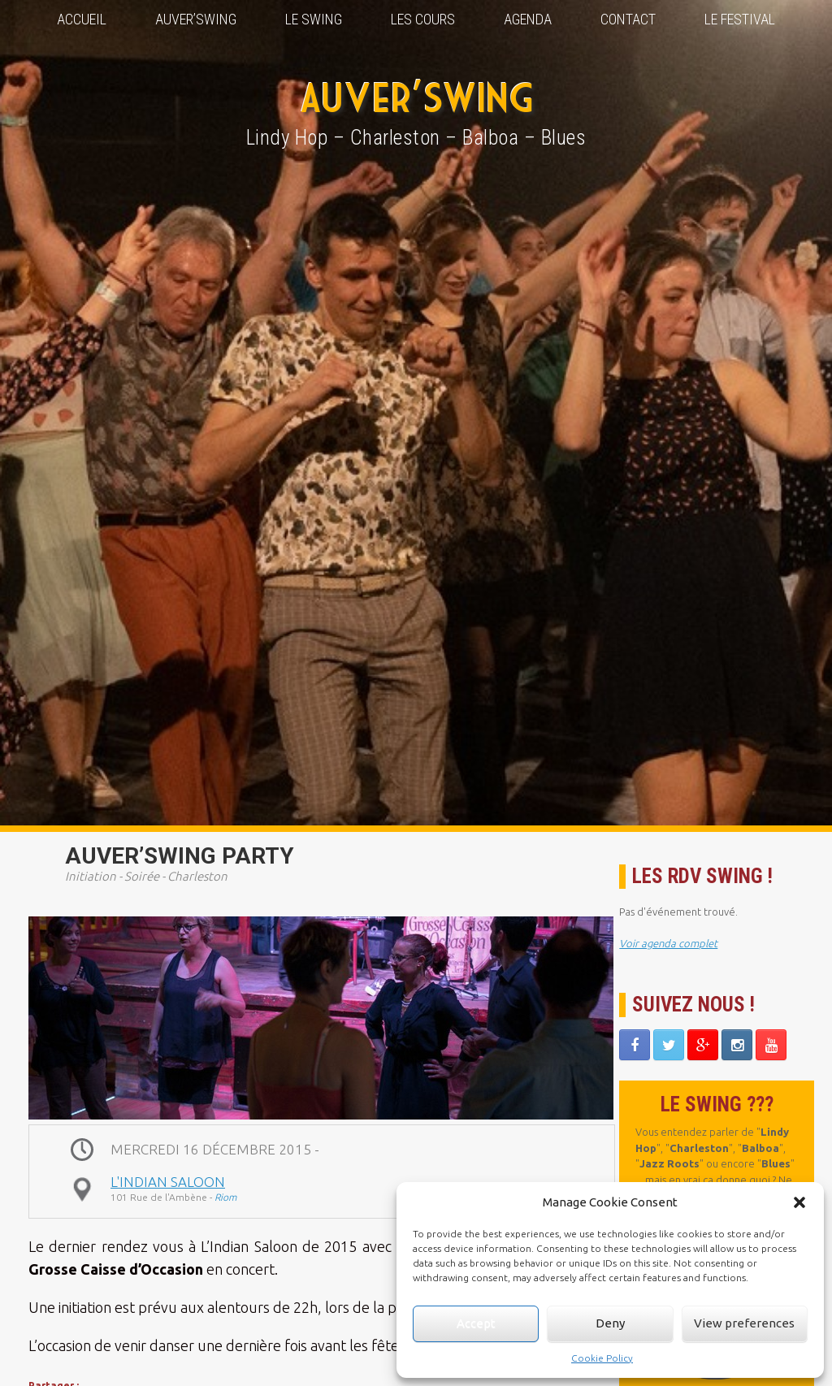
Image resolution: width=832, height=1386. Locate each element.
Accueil (81, 19)
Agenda (528, 19)
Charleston (197, 876)
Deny (610, 1323)
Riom (225, 1197)
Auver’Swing (195, 19)
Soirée (141, 876)
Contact (628, 19)
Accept (476, 1323)
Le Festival (739, 19)
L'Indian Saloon (167, 1181)
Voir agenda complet (668, 943)
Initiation (90, 876)
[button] (799, 1202)
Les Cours (423, 19)
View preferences (744, 1323)
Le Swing (313, 19)
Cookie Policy (602, 1358)
